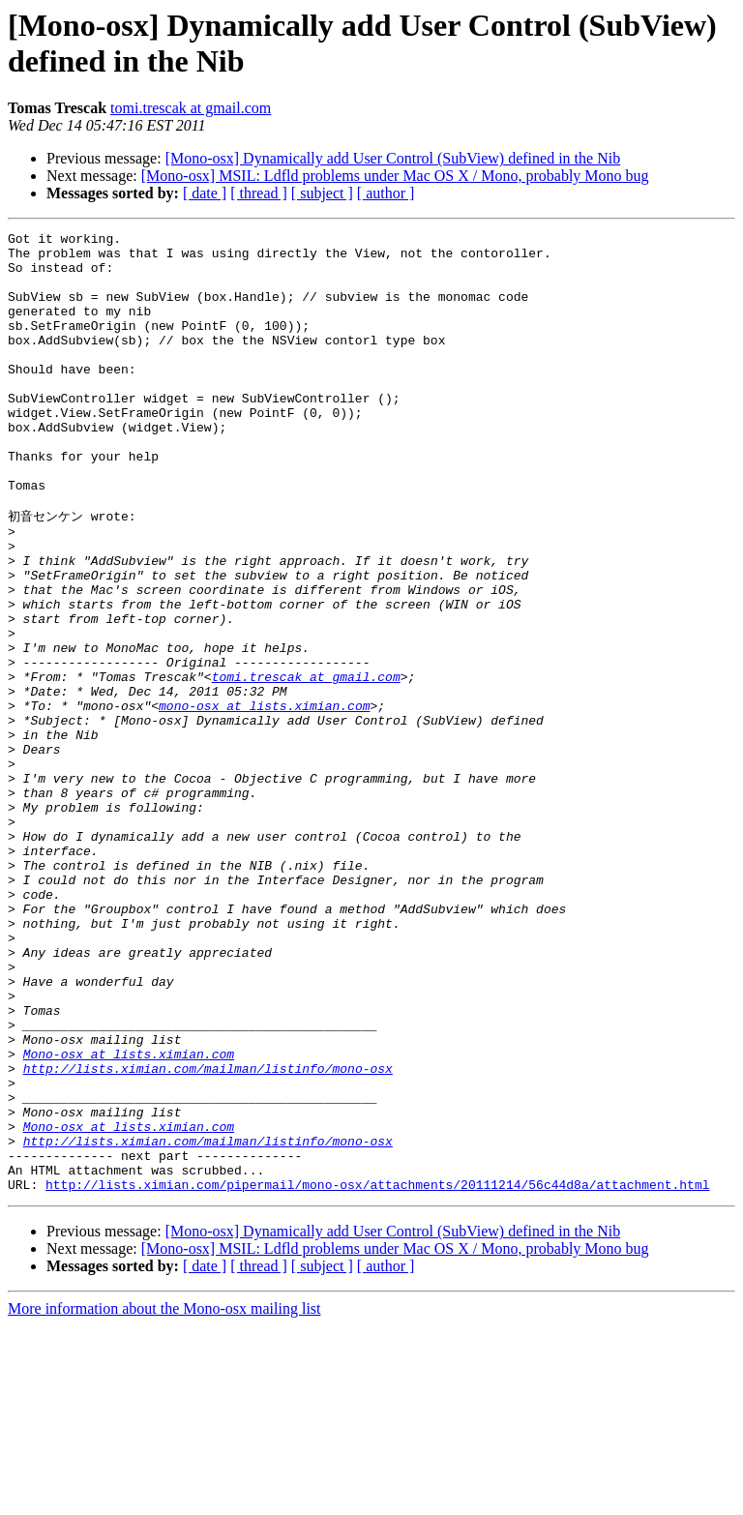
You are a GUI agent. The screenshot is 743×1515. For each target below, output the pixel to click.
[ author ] (386, 193)
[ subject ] (322, 193)
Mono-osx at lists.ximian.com (128, 1217)
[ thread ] (258, 193)
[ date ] (204, 193)
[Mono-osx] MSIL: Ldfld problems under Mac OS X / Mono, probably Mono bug (395, 175)
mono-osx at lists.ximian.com (264, 799)
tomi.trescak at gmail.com (190, 108)
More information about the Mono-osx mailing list (164, 1498)
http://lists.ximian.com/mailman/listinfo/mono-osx (208, 1234)
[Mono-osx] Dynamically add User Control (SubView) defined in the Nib (393, 158)
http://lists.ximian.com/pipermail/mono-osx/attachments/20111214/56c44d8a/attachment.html (377, 1373)
